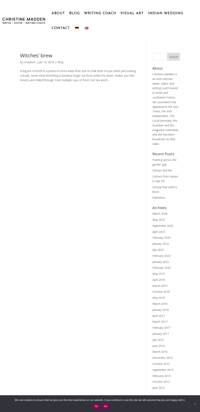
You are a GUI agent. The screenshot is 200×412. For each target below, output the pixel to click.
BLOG (74, 13)
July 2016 (158, 340)
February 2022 (161, 256)
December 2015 (162, 358)
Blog (60, 62)
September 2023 (162, 226)
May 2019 (158, 274)
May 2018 (158, 297)
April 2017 (158, 316)
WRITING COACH (100, 13)
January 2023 (160, 243)
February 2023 (161, 237)
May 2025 (158, 220)
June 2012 (158, 388)
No (105, 406)
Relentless (158, 197)
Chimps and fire (162, 170)
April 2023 (158, 232)
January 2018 (160, 310)
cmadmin (30, 62)
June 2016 (158, 346)
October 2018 (161, 291)
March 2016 (159, 352)
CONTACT (61, 28)
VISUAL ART (132, 13)
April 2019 (158, 280)
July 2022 (158, 250)
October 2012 (161, 382)
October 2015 (161, 364)
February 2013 (161, 376)
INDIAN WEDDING (165, 13)
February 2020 (161, 267)
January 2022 (160, 262)
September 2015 (162, 370)
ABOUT (58, 13)
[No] (195, 404)
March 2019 (159, 286)
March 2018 (159, 304)
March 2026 (159, 213)
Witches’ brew (36, 55)
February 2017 (161, 328)
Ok (96, 406)
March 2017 (159, 321)
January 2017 (160, 334)
